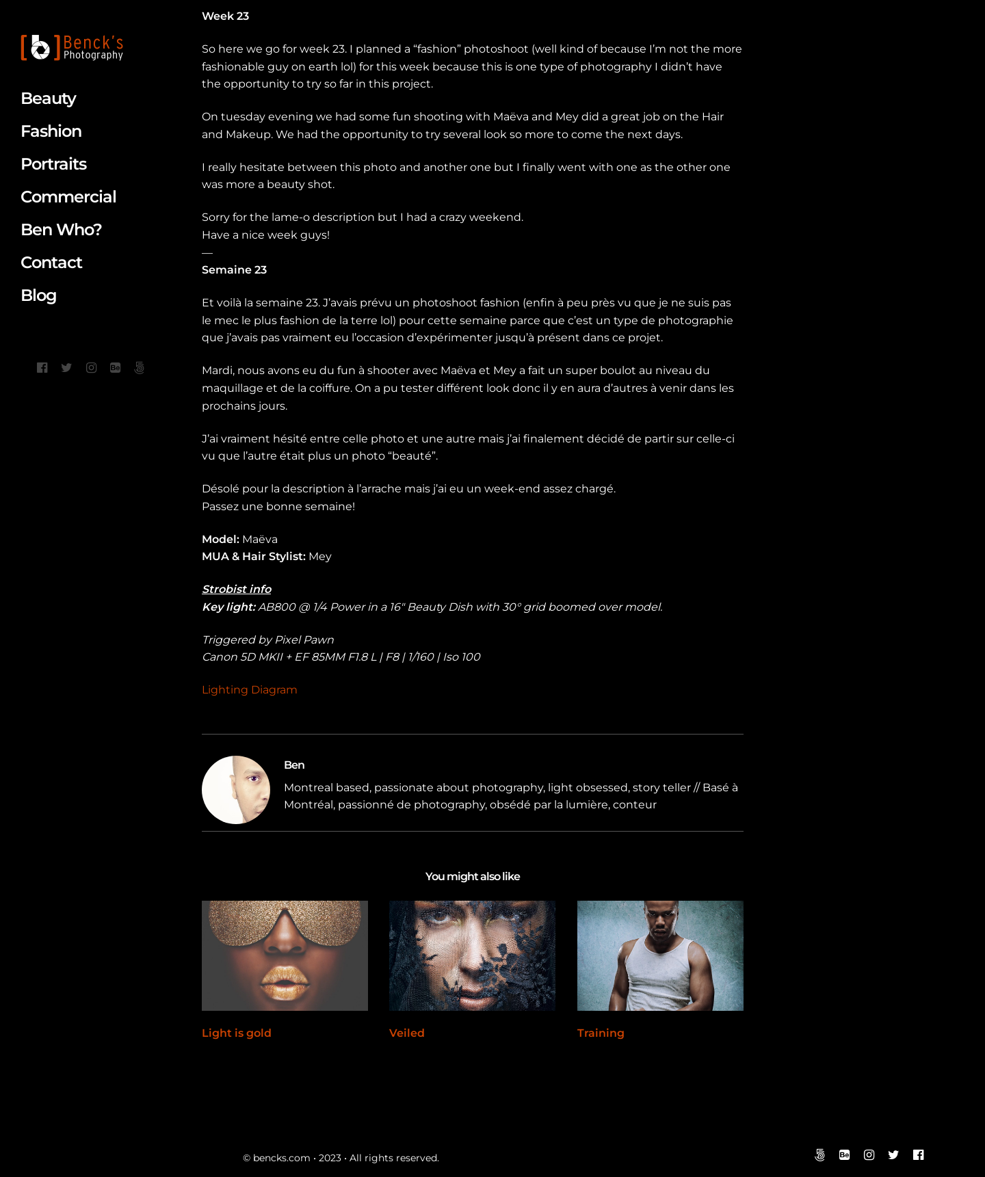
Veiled (407, 1033)
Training (601, 1033)
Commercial (68, 197)
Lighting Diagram (250, 689)
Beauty (48, 98)
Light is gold (237, 1033)
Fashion (51, 131)
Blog (39, 295)
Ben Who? (61, 229)
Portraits (53, 164)
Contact (51, 262)
